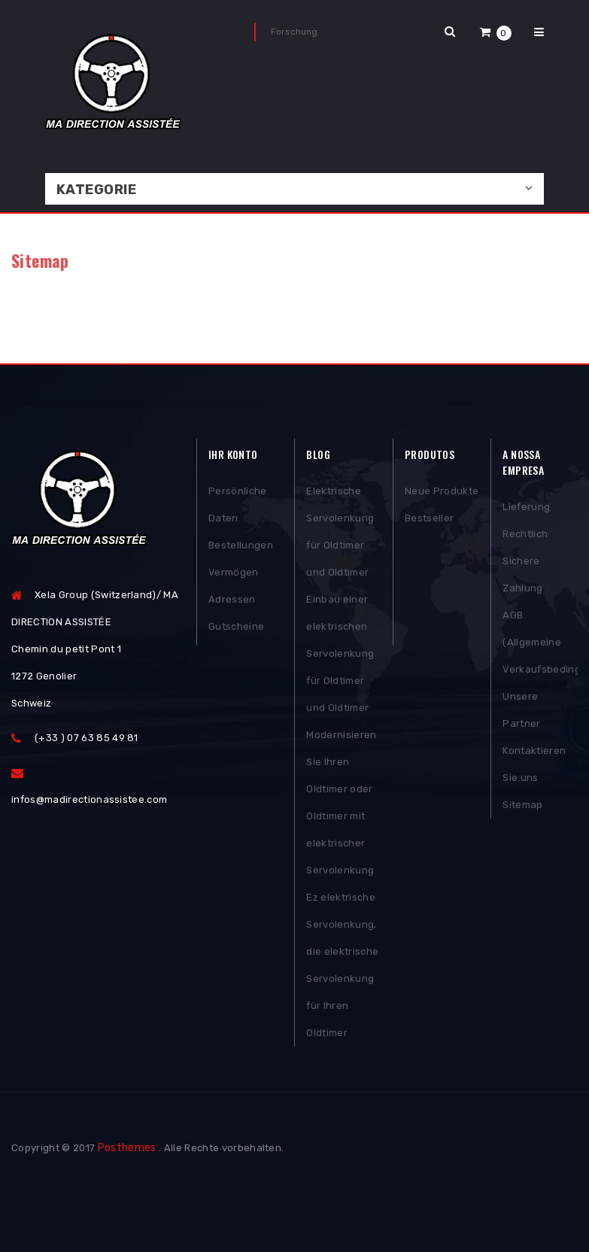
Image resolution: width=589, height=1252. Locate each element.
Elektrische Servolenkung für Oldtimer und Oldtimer (340, 531)
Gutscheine (236, 626)
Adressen (232, 599)
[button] (496, 32)
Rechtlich (525, 533)
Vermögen (233, 572)
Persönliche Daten (237, 504)
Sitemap (522, 804)
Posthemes (127, 1147)
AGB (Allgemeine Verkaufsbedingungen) (540, 642)
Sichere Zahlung (522, 574)
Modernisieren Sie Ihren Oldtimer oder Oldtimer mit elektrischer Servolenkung (341, 802)
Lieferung (526, 506)
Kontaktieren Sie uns (534, 764)
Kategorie (96, 189)
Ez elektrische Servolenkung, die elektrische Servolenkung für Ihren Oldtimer (342, 965)
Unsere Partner (521, 710)
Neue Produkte (441, 491)
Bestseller (429, 518)
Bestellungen (240, 545)
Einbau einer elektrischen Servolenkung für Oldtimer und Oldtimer (340, 653)
